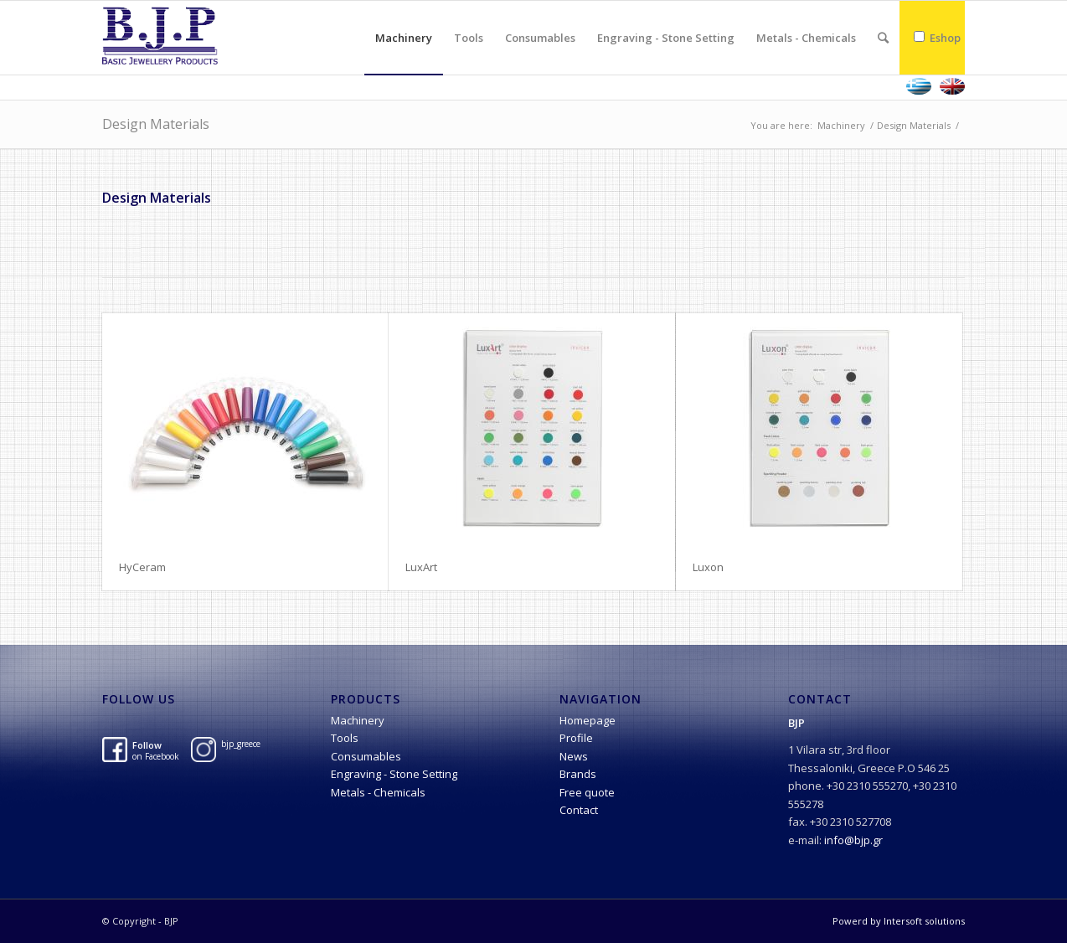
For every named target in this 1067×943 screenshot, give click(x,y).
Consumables (366, 756)
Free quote (587, 792)
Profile (576, 737)
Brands (577, 773)
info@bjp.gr (853, 840)
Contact (578, 809)
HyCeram (142, 567)
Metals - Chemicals (378, 792)
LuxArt (421, 567)
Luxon (708, 567)
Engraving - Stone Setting (394, 773)
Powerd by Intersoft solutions (898, 921)
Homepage (587, 720)
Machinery (841, 125)
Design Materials (155, 124)
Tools (344, 737)
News (573, 756)
